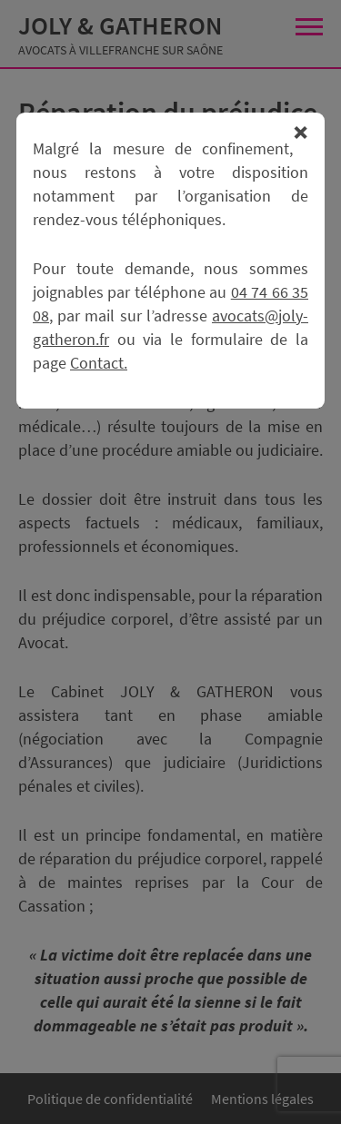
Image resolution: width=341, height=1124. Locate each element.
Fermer (300, 132)
